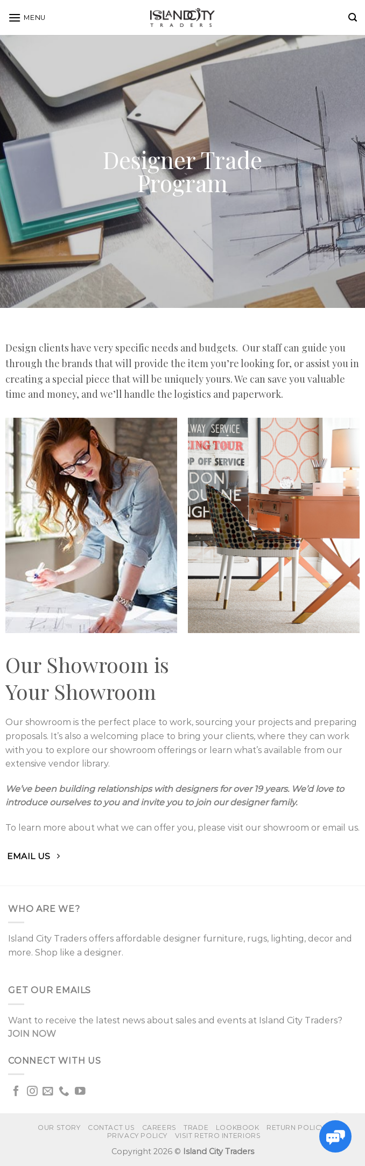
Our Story (59, 1127)
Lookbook (237, 1127)
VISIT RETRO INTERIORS (218, 1136)
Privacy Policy (137, 1136)
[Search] (352, 17)
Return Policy (295, 1127)
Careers (159, 1127)
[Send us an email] (48, 1092)
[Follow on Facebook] (16, 1092)
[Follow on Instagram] (32, 1092)
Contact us (111, 1127)
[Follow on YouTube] (80, 1092)
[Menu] (27, 17)
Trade (196, 1127)
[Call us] (64, 1092)
